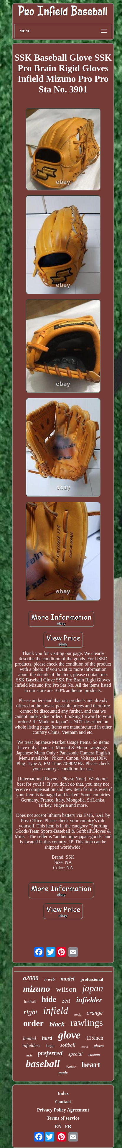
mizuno (36, 988)
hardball (30, 1002)
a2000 (31, 978)
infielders (31, 1045)
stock (77, 1014)
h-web (49, 979)
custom (94, 1054)
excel (84, 1046)
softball (67, 1045)
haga (50, 1045)
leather (71, 1067)
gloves (99, 1046)
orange (95, 1013)
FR (68, 1126)
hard (47, 1038)
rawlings (86, 1022)
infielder (89, 1000)
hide (49, 999)
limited (29, 1038)
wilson (66, 989)
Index (63, 1093)
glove (69, 1035)
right (30, 1012)
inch (29, 1055)
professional (91, 979)
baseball (43, 1063)
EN (58, 1126)
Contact (63, 1101)
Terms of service (63, 1118)
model (67, 979)
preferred (50, 1053)
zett (66, 1000)
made (62, 1073)
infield (55, 1010)
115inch (94, 1038)
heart (91, 1064)
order (33, 1023)
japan (92, 988)
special (75, 1054)
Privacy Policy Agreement (63, 1109)
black (57, 1024)
